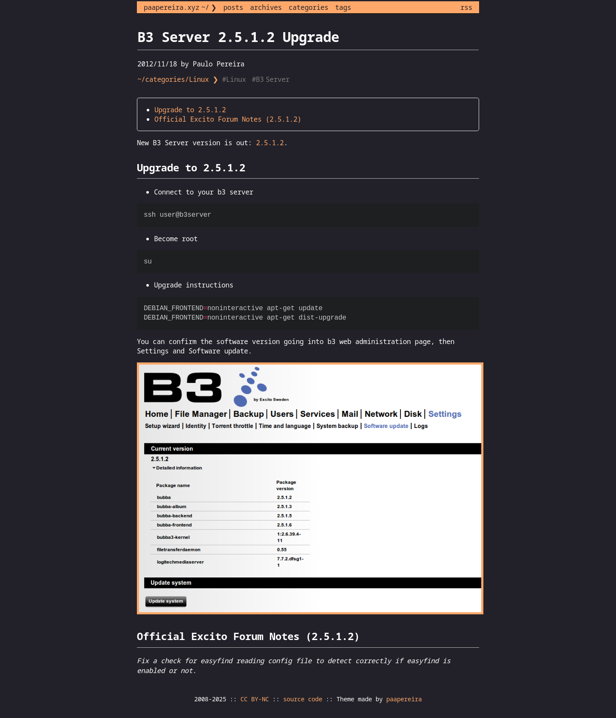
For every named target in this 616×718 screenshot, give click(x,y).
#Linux (235, 79)
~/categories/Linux (173, 79)
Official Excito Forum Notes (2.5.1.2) (227, 119)
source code (302, 699)
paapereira (404, 699)
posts (233, 7)
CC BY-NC (254, 699)
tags (343, 7)
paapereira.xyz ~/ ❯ (180, 7)
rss (466, 7)
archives (266, 7)
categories (309, 7)
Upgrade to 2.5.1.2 (190, 109)
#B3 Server (271, 79)
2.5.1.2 (270, 142)
